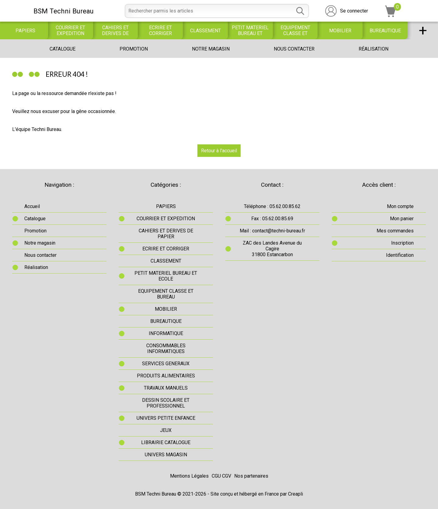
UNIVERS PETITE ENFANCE (166, 418)
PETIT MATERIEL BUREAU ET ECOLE (250, 30)
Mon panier (402, 218)
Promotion (134, 49)
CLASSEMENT (205, 31)
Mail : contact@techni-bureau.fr (272, 231)
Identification (400, 255)
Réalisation (373, 49)
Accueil (32, 206)
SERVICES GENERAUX (165, 363)
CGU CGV (221, 476)
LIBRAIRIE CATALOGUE (165, 442)
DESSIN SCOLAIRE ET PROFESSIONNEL (165, 403)
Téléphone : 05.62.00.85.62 (272, 206)
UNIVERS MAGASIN (166, 455)
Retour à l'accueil (219, 151)
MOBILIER (340, 31)
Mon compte (400, 206)
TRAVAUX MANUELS (166, 388)
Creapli (295, 494)
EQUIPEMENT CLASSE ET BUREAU (295, 30)
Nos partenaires (251, 476)
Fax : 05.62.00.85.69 (272, 218)
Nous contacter (294, 49)
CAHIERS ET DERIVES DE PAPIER (115, 30)
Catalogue (62, 49)
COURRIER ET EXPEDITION (70, 30)
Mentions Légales (189, 476)
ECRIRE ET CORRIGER (160, 30)
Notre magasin (211, 49)
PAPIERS (25, 31)
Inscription (402, 243)
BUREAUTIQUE (385, 31)
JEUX (166, 430)
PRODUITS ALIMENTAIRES (166, 376)
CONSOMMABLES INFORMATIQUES (166, 348)
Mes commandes (395, 231)
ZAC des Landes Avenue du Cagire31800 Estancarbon (272, 248)
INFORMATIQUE (166, 333)
